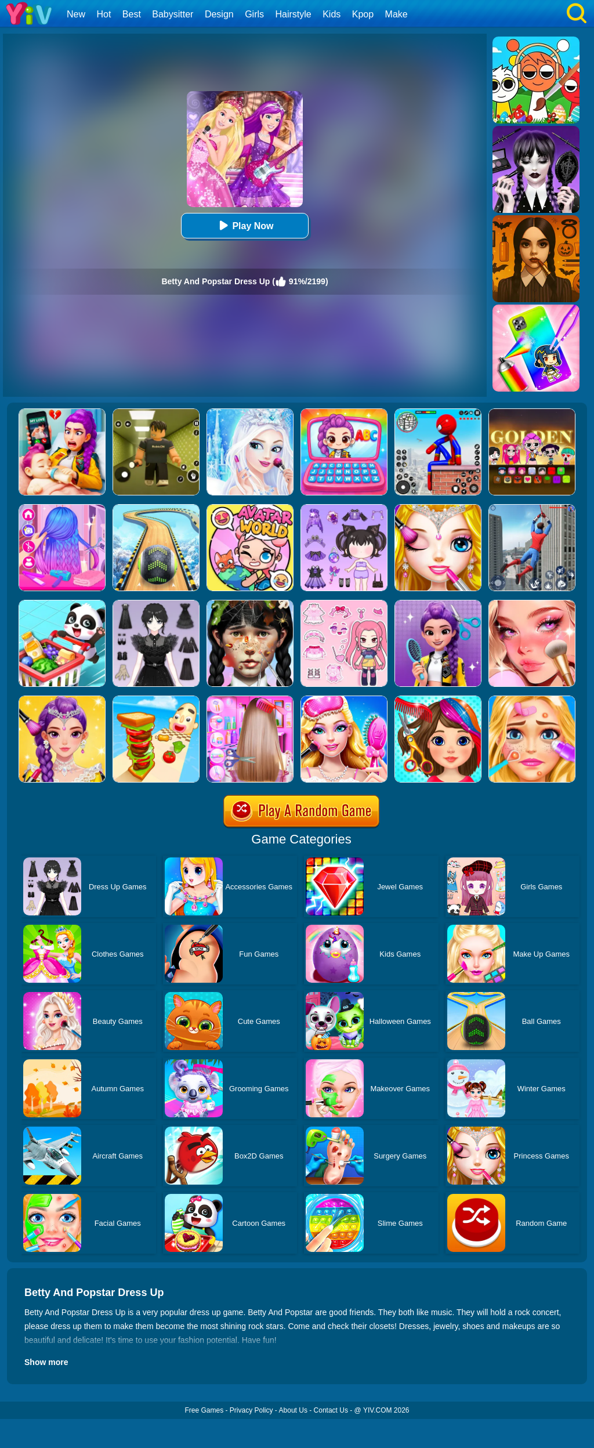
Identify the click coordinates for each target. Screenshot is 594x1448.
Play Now (244, 225)
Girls (254, 14)
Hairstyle (294, 14)
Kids (332, 14)
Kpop (363, 14)
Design (219, 14)
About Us (293, 1410)
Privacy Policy (251, 1410)
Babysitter (172, 14)
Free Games (203, 1410)
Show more (46, 1362)
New (76, 14)
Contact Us (331, 1410)
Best (131, 14)
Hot (103, 14)
